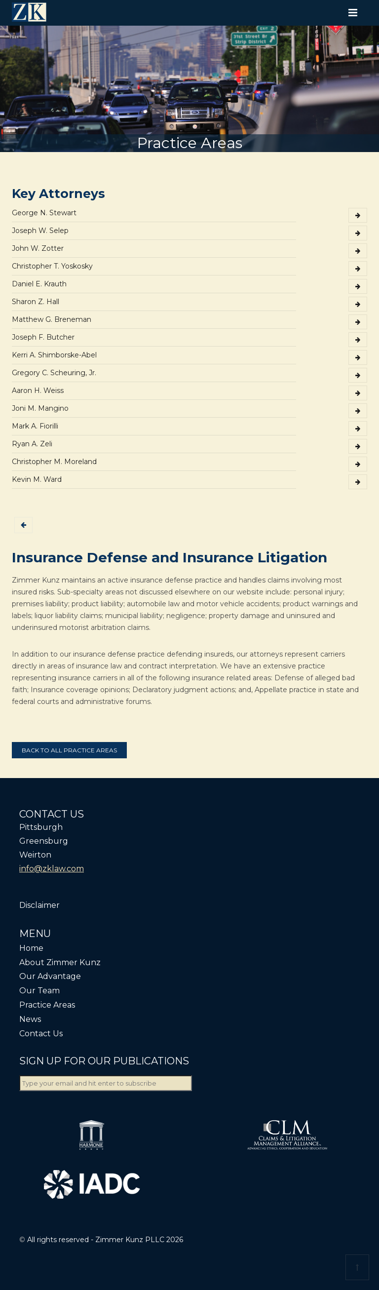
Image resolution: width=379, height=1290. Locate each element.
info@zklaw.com (51, 868)
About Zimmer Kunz (60, 962)
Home (31, 948)
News (30, 1019)
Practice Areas (47, 1005)
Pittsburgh (41, 827)
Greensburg (43, 841)
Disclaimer (39, 905)
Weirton (35, 855)
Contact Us (41, 1033)
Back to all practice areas (69, 750)
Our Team (39, 990)
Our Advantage (50, 976)
